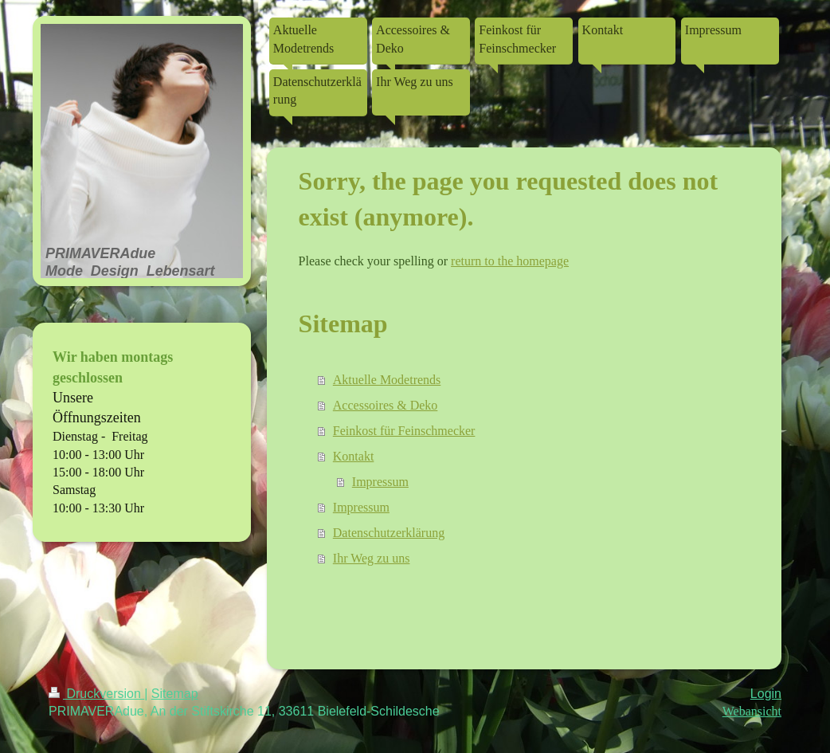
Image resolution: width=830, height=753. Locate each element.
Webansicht (751, 711)
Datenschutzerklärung (388, 532)
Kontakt (353, 456)
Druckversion (96, 693)
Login (765, 693)
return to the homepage (510, 261)
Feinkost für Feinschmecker (404, 430)
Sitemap (174, 693)
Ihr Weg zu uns (371, 558)
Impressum (380, 481)
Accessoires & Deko (385, 405)
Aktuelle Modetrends (387, 379)
